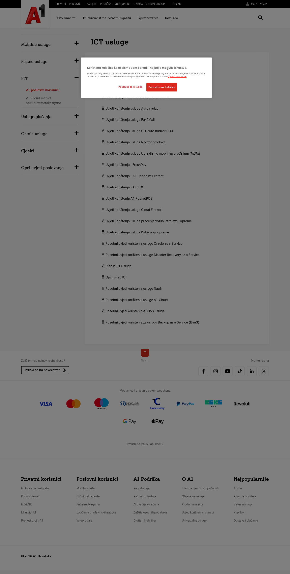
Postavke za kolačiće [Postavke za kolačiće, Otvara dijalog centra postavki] (130, 86)
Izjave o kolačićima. (177, 76)
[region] (146, 78)
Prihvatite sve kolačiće (162, 87)
